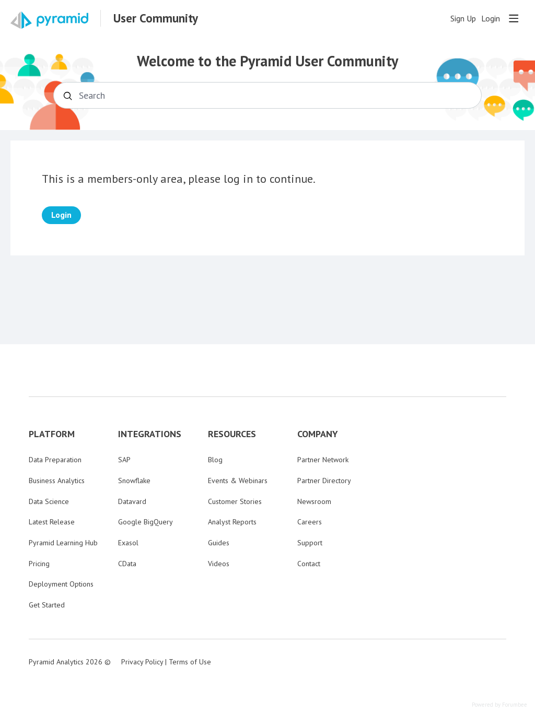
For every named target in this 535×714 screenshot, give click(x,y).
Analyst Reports (232, 521)
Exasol (128, 542)
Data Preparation (55, 459)
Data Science (49, 501)
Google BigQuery (145, 521)
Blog (215, 459)
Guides (218, 542)
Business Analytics (57, 480)
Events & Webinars (238, 480)
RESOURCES (232, 434)
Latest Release (52, 521)
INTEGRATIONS (149, 434)
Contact (308, 563)
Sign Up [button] (463, 19)
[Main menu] (513, 18)
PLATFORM (52, 434)
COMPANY (317, 434)
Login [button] (490, 19)
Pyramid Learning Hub (63, 542)
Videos (218, 563)
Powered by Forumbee (499, 704)
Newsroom (314, 501)
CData (127, 563)
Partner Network (322, 459)
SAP (124, 459)
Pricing (39, 563)
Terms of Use (190, 661)
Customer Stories (235, 501)
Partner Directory (324, 480)
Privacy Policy (142, 661)
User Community (155, 18)
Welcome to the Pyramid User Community (267, 61)
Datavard (132, 501)
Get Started (47, 605)
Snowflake (134, 480)
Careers (309, 521)
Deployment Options (61, 584)
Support (309, 542)
